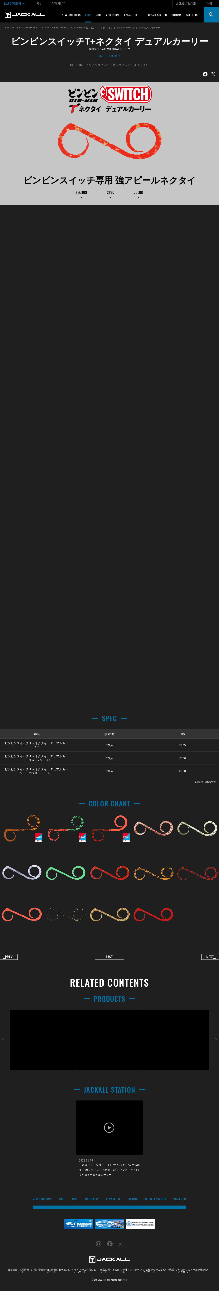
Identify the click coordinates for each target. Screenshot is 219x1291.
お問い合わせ (38, 1272)
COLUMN (177, 14)
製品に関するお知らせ (111, 1273)
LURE (88, 14)
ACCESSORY (112, 14)
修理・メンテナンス (132, 1273)
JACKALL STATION (186, 3)
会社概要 (12, 1272)
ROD (98, 14)
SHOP (209, 3)
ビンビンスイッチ (97, 64)
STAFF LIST (192, 14)
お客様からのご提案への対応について (160, 1273)
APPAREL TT (58, 3)
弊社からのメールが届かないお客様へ (194, 1273)
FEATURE (82, 192)
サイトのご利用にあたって (85, 1273)
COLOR (138, 192)
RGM (39, 3)
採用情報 (24, 1272)
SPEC (110, 192)
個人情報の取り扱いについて (59, 1273)
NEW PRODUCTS (71, 14)
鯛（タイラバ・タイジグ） (131, 64)
